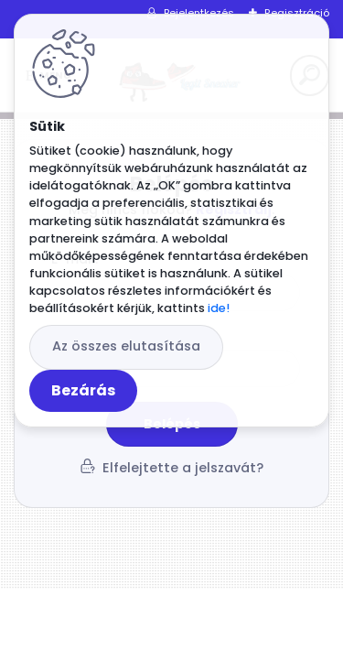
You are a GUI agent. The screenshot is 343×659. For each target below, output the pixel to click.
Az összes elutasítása (126, 346)
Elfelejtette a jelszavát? (182, 468)
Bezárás (83, 390)
